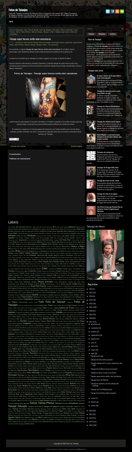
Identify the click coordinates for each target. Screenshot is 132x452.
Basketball (31, 244)
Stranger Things (56, 398)
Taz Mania (82, 406)
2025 (91, 293)
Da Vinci (82, 275)
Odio (43, 366)
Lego (40, 338)
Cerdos (46, 259)
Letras (83, 338)
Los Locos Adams (59, 342)
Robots (33, 388)
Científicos (72, 264)
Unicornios (49, 415)
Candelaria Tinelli (17, 255)
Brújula (43, 251)
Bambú (49, 242)
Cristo (56, 273)
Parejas (48, 370)
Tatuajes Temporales (66, 406)
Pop (54, 379)
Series (82, 392)
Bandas (54, 242)
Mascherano (18, 353)
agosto (93, 339)
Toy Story (56, 413)
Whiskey (20, 421)
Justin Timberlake (21, 334)
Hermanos (82, 316)
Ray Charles (27, 383)
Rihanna (73, 386)
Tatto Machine (24, 403)
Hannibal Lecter (64, 314)
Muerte (33, 359)
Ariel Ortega (19, 238)
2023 (41, 227)
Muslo (82, 359)
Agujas (61, 229)
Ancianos (53, 233)
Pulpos (47, 381)
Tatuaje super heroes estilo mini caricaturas (30, 39)
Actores (24, 229)
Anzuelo (58, 236)
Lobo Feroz (16, 342)
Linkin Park (66, 340)
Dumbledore (55, 286)
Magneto (44, 347)
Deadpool (39, 277)
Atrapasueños (23, 240)
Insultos (47, 325)
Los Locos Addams (70, 342)
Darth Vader (17, 277)
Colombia (38, 269)
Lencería (45, 338)
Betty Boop (19, 246)
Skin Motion (76, 394)
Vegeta (45, 417)
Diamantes (27, 282)
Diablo (21, 282)
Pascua (60, 370)
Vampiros (28, 417)
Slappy (83, 394)
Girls (22, 312)
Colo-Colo (26, 269)
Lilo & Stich (50, 340)
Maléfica (49, 347)
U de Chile (35, 415)
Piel (57, 375)
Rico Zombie (66, 386)
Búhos (63, 251)
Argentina (11, 238)
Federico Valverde (13, 299)
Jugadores (11, 334)
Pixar (73, 377)
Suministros (24, 400)
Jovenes (68, 332)
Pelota (45, 373)
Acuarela (35, 229)
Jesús (76, 330)
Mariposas (34, 351)
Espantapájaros (43, 295)
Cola (80, 266)
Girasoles (18, 312)
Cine (14, 266)
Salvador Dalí (53, 390)
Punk (56, 381)
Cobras (54, 266)
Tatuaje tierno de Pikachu (99, 380)
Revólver (52, 386)
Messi (15, 355)
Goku (36, 312)
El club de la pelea (31, 288)
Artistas (72, 238)
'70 (9, 227)
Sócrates (15, 396)
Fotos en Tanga (23, 305)
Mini (25, 357)
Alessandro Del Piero (33, 231)
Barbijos (75, 242)
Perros (82, 373)
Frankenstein (43, 305)
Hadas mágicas (37, 314)
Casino (67, 257)
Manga (70, 347)
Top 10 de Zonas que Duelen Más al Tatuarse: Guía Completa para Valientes (109, 209)
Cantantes (32, 255)
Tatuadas (65, 403)
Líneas (61, 340)
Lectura (36, 338)
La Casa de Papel (19, 336)
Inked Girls (11, 325)
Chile (83, 262)
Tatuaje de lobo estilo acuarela (102, 360)
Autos (51, 240)
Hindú (30, 319)
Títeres (10, 413)
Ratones (21, 383)
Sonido (41, 396)
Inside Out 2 (24, 325)
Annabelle (24, 236)
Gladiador (27, 312)
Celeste (34, 259)
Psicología (39, 381)
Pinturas (35, 377)
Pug (43, 381)
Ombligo (62, 366)
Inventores (23, 328)
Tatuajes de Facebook (35, 406)
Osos (80, 366)
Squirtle (64, 396)
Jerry (65, 330)
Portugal (63, 379)
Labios (10, 338)
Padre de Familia (42, 368)
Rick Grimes (58, 386)
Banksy (66, 242)
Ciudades (23, 266)
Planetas (82, 377)
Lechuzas (31, 338)
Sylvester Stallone (62, 400)
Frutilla (30, 308)
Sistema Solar (64, 394)
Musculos (71, 359)
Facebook (66, 297)
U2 (39, 415)
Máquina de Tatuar (39, 349)
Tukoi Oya (20, 415)
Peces (25, 373)
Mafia (39, 347)
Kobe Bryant (59, 334)
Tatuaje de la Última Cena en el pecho (104, 369)
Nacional (19, 361)
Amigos (10, 233)
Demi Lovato (66, 277)
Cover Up (64, 271)
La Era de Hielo (29, 336)
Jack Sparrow (67, 328)
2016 (27, 227)
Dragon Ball (35, 286)
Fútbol (44, 308)
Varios (40, 417)
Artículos (66, 238)
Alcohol (16, 231)
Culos (58, 275)
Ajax (65, 229)
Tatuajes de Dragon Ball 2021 (107, 168)
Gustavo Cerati (27, 314)
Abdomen (71, 227)
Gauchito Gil (48, 310)
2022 (37, 227)
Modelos (63, 357)
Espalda (35, 294)
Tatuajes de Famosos (51, 406)
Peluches (49, 373)
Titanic (83, 411)
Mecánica (66, 353)
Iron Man (41, 328)
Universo (63, 415)
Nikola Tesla (37, 364)
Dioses (83, 282)
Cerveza (61, 259)
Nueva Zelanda (18, 366)
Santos (23, 392)
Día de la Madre (58, 279)
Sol (29, 396)
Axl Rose (82, 240)
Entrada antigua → (77, 146)
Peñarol (63, 373)
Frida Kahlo (20, 308)
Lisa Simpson (74, 340)
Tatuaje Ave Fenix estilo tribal (108, 181)
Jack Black (52, 328)
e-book (65, 286)
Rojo (49, 388)
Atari (16, 240)
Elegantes (10, 292)
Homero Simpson (41, 321)
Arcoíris (78, 236)
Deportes (81, 277)
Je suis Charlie (52, 330)
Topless (29, 413)
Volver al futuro (76, 419)
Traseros (71, 413)
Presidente (11, 381)
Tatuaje (39, 32)
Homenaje (31, 321)
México (36, 355)
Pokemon (35, 379)
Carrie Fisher (26, 257)
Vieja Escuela (17, 419)
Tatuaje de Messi (96, 226)
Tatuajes (46, 32)
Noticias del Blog (79, 364)
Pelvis (55, 373)
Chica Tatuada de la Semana (48, 262)
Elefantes (81, 290)
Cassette (75, 257)
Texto (73, 409)
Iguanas (19, 323)
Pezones (45, 375)
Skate (71, 394)
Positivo (68, 379)
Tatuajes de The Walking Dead (101, 389)
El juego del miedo (78, 288)
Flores (14, 302)
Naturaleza (53, 361)
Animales (12, 235)
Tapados (17, 403)
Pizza (77, 377)
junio (93, 346)
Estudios (36, 297)
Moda (59, 357)
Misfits (38, 357)
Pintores (29, 377)
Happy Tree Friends (75, 314)
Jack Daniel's (59, 328)
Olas (50, 366)
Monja (70, 357)
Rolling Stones (56, 388)
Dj (59, 284)
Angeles (73, 233)
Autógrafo (38, 240)
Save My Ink (28, 392)
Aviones (73, 240)
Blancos (10, 249)
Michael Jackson (55, 355)
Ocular (34, 366)
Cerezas (56, 259)
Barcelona (81, 242)
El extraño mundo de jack (58, 288)
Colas (12, 269)
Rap (83, 381)
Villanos (35, 419)
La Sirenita (70, 336)
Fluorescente (23, 302)
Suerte (78, 398)
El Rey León (44, 290)
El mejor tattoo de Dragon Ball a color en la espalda (109, 77)
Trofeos (10, 415)
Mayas (61, 353)
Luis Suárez (53, 345)
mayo (93, 350)
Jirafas (10, 332)
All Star (77, 231)
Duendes (49, 286)
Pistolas (65, 377)
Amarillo (82, 231)
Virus (63, 419)
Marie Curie (74, 349)
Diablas (16, 282)
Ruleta (19, 390)
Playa (13, 379)
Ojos (46, 366)
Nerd (64, 361)
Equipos (70, 292)
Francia (30, 305)
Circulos (18, 266)
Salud (46, 390)
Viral (55, 419)
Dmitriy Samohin (66, 284)
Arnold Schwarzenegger (42, 238)
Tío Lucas (74, 411)
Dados (10, 277)
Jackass (74, 328)
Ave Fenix (63, 240)
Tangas (79, 400)
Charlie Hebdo (78, 259)
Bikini (25, 246)
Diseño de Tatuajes (26, 284)
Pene (58, 373)
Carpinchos (19, 257)
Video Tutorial (72, 417)
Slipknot (10, 396)
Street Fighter (66, 398)
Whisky (26, 421)
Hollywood (68, 319)
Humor (82, 321)
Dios (75, 282)
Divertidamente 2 (51, 284)
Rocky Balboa (44, 388)
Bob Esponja (23, 249)
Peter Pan (34, 375)
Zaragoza (21, 424)
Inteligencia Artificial (56, 325)
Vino (47, 419)
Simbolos (41, 394)
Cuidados (49, 275)
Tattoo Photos (25, 32)
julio (92, 343)
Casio (70, 257)
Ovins (13, 368)
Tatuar (76, 406)
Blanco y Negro (78, 246)
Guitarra (10, 314)
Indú (57, 323)
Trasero (66, 413)
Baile (35, 242)
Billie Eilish (31, 246)
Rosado (77, 388)
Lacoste (15, 338)
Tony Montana (23, 413)
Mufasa (38, 359)
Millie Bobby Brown (17, 357)
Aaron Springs (64, 227)
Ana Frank (30, 233)
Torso (34, 413)
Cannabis (25, 255)
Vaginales (11, 417)
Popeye (57, 379)
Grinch (69, 312)
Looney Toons (40, 342)
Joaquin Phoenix (24, 332)
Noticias (70, 364)
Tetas (69, 409)
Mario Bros (26, 351)
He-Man (39, 316)
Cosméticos (52, 271)
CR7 (69, 271)
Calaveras (34, 253)
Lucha (40, 345)
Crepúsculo (15, 273)
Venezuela (51, 417)
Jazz (37, 330)
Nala (23, 361)
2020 (91, 311)
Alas (78, 229)
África (40, 229)
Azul (14, 242)
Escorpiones (11, 295)
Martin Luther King (68, 351)
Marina (21, 351)
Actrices (29, 229)
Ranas (80, 381)
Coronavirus (45, 271)
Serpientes (11, 394)
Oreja (76, 366)
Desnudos (44, 279)
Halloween (56, 314)
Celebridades (27, 259)
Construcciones (19, 271)
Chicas (62, 262)
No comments (53, 45)
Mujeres (54, 359)
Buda (51, 251)
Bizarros (44, 246)
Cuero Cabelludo (24, 275)
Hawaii (23, 316)
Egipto (14, 288)
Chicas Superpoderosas (73, 262)
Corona (38, 271)
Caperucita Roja (42, 255)
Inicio (11, 21)
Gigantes (11, 312)
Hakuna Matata (47, 314)
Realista (73, 383)
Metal (19, 355)
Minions (29, 357)
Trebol (76, 413)
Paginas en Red (57, 449)
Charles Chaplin (68, 259)
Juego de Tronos (80, 332)
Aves (69, 240)
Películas (36, 372)
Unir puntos (56, 415)
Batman (44, 244)
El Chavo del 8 (21, 288)
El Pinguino (19, 290)
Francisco (35, 305)
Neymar (82, 361)
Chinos (27, 264)
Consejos (11, 271)
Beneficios (82, 244)
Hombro (23, 321)
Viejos (29, 419)
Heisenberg (46, 316)
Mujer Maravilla (46, 359)
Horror (49, 321)
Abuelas (16, 229)
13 (11, 227)
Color (25, 30)
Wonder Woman (54, 421)
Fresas (14, 308)
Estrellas (29, 297)
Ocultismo (39, 366)
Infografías (62, 323)
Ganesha (20, 310)
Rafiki (76, 381)
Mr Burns (28, 359)
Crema (10, 273)
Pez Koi (40, 375)
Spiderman (69, 30)
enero (93, 406)
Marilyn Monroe (13, 351)
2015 (23, 227)
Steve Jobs (24, 398)
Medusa (72, 353)
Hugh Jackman (64, 321)
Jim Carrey (81, 330)
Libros (38, 340)
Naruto (47, 361)
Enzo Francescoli (62, 292)
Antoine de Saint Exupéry (44, 236)
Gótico (53, 312)
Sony (45, 396)
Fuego (40, 308)
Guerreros (81, 312)
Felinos (20, 299)
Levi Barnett (19, 340)
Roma (62, 388)
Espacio (22, 295)
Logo (25, 342)
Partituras (54, 370)
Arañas (67, 236)
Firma (73, 299)
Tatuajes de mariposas (105, 152)
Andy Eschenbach (65, 233)
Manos (14, 349)
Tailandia (70, 400)
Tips (78, 411)
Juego (73, 332)
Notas (65, 364)
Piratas (48, 377)
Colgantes (17, 269)
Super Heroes (77, 42)
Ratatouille (15, 383)
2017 (30, 227)
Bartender (25, 244)
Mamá (55, 347)
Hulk (77, 321)
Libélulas (27, 340)
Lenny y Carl (60, 338)
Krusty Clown (67, 334)
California (41, 253)
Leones (71, 338)
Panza (72, 368)
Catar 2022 (81, 257)
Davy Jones (25, 277)
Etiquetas (102, 34)
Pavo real (82, 370)
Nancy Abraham (35, 361)
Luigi (48, 345)
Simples (52, 394)
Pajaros (49, 368)
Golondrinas (42, 312)
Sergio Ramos (76, 392)
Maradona (49, 349)
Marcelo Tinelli (57, 349)
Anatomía (48, 233)
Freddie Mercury (61, 305)
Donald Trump (16, 286)
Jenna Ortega (60, 330)
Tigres (61, 411)
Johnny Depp (42, 332)
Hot (53, 321)
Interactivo (11, 328)
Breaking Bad (25, 251)
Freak (54, 305)
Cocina (63, 266)
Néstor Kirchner (70, 361)
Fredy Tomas (81, 305)
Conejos (83, 269)
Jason (33, 330)
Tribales (82, 413)
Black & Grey (51, 246)
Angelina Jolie (81, 233)
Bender (76, 244)
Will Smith (31, 421)
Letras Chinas (12, 340)
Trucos (15, 415)
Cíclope (57, 264)
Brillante (32, 251)
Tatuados (82, 403)
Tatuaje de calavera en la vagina (108, 122)
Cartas (36, 257)
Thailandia (79, 409)
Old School (55, 366)
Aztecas (10, 242)
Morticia (22, 359)
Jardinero (23, 330)
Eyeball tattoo (59, 297)
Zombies (27, 424)
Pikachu (77, 375)
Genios (65, 310)
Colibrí (22, 269)
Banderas (60, 242)
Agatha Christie (46, 229)
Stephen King (17, 398)
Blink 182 (16, 249)
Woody (61, 421)
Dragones (43, 286)
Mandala (64, 347)
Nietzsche (19, 364)
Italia (47, 328)
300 (51, 227)
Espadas (28, 295)
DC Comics (32, 277)
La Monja (50, 336)
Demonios (74, 277)
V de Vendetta (81, 415)
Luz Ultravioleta (65, 345)
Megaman (77, 353)
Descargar (19, 279)
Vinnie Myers (41, 419)
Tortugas (39, 413)
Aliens (66, 231)
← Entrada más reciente (17, 146)
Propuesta (33, 381)
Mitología (44, 357)
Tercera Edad (51, 409)
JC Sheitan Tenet (43, 330)
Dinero (56, 282)
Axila (77, 240)
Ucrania (42, 415)
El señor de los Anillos (55, 290)
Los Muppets (78, 342)
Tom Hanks (15, 413)
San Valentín (80, 390)
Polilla (40, 379)
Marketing (59, 351)
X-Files (73, 421)
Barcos (10, 244)
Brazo (17, 251)
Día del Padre (76, 279)
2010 (13, 227)
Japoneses (16, 330)
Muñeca (66, 359)
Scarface (38, 392)
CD (19, 259)
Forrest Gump (33, 302)
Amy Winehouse (22, 233)
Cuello (10, 275)
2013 (17, 227)
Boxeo (73, 249)
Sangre (10, 392)
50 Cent (57, 227)
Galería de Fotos (66, 307)
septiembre (95, 335)
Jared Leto (29, 330)
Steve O (30, 398)
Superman (52, 400)
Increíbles (34, 323)
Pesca (29, 375)
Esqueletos (64, 295)
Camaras (52, 253)
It (45, 328)
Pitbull (70, 377)
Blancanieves (66, 246)
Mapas (24, 349)
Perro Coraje (76, 373)
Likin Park (44, 340)
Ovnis (17, 368)
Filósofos (68, 299)
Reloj (30, 386)
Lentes (66, 338)
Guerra (76, 312)
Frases (50, 305)
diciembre (94, 324)
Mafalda (35, 347)
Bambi (45, 242)
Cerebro (51, 259)
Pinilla (19, 377)
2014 (20, 227)
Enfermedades (51, 292)
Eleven (16, 292)
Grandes (59, 312)
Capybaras (62, 255)
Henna (64, 316)
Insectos (17, 325)
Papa (76, 368)
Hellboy (52, 316)
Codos (76, 266)
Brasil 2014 (11, 251)
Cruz (69, 273)
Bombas (49, 249)
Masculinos (34, 353)
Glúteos (32, 312)
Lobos (22, 342)
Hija (17, 319)
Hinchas (25, 319)
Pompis (50, 379)
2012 (91, 425)
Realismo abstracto (51, 383)
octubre (93, 332)
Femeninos (28, 299)
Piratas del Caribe (57, 377)
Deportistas (12, 279)
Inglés (83, 323)
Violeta (51, 419)
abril (92, 353)
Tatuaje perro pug (97, 356)
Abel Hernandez (80, 227)
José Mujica (62, 332)
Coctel (72, 266)
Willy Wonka (38, 421)
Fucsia (35, 308)
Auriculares (32, 240)
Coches (58, 266)
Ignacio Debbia (12, 323)
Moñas (18, 359)
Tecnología (22, 409)
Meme (83, 353)
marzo (93, 398)
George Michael (80, 310)
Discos (17, 284)
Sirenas (57, 394)
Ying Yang (10, 424)
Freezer (10, 308)
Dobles (75, 284)
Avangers (56, 240)
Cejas (22, 259)
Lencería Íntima (52, 338)
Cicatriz (52, 264)
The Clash (25, 411)
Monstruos (81, 357)
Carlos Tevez (11, 257)
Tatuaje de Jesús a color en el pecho (103, 373)
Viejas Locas (24, 419)
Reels (14, 386)
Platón (10, 379)
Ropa (72, 388)
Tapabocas (11, 403)
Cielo (61, 264)
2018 (91, 318)
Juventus (29, 334)
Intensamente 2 (67, 325)
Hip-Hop (35, 319)
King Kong (49, 334)
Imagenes (27, 323)
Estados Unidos (79, 295)
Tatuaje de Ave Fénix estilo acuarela (103, 393)
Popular (91, 34)
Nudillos (10, 366)
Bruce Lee (38, 251)
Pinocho (24, 377)
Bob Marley (31, 249)
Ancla (58, 233)
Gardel (25, 310)
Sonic (37, 396)
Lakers (25, 338)
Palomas (61, 368)
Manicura (76, 347)
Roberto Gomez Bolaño (24, 388)
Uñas (68, 415)
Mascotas (26, 353)
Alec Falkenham (22, 231)
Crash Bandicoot (80, 271)
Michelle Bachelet (66, 355)
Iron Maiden (35, 328)
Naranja (42, 361)
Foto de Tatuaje (33, 30)
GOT (50, 312)
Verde (66, 417)
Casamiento (61, 257)
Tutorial (26, 415)
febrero (93, 402)
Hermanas (75, 316)
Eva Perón (44, 297)
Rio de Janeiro (80, 386)
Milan (79, 355)
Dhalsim (50, 279)
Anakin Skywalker (39, 233)
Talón (74, 400)
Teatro (9, 409)
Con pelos (76, 269)
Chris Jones (41, 264)
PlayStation (23, 379)
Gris (72, 312)
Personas (21, 375)
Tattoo (18, 32)
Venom (56, 417)
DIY (57, 284)
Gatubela (41, 310)
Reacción (34, 383)
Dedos (54, 277)
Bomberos (55, 249)
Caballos (11, 253)
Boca (37, 249)
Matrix (48, 353)
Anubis (54, 236)
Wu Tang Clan (67, 421)
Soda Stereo (23, 396)
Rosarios (82, 388)
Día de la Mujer (67, 279)
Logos (30, 342)
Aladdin (74, 229)
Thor (49, 411)
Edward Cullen (81, 286)
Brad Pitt (78, 249)
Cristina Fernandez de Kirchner (45, 273)
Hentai (69, 316)
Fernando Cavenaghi (51, 299)
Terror (64, 409)
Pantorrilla (67, 368)
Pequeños (69, 373)
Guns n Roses (17, 314)
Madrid (21, 347)
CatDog (10, 259)
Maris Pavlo (42, 351)
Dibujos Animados (45, 281)
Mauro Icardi (54, 353)
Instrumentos (39, 325)
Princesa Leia (20, 381)
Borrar (69, 249)
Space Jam (50, 396)
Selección (48, 392)
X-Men (52, 32)
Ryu (23, 390)
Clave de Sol (30, 266)
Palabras (55, 368)
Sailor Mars (27, 390)
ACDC (19, 229)
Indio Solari (47, 323)
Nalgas (27, 362)
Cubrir (83, 273)
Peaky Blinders (18, 373)
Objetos (25, 366)
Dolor (80, 284)
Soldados (33, 396)
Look (33, 342)
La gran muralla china (40, 336)
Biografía (38, 246)
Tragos (61, 413)
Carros (32, 257)
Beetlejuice (62, 244)
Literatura (81, 340)
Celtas (42, 259)
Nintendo (44, 364)
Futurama (50, 308)
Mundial (60, 359)
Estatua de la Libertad (14, 297)
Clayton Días (37, 266)
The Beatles (17, 411)
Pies (72, 375)
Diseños (36, 284)
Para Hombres (22, 370)
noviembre (95, 328)
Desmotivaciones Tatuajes (31, 279)
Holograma (76, 319)
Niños (49, 364)
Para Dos (14, 370)
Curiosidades (74, 275)
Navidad (60, 361)
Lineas (56, 340)
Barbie (70, 242)
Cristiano (21, 273)
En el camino (37, 292)
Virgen (59, 419)
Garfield (30, 310)
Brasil (83, 249)
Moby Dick (53, 357)
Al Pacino (69, 229)
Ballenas (40, 242)
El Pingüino (26, 290)
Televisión (30, 409)
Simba (35, 394)
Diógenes (70, 282)
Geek (54, 310)
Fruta (26, 308)
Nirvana (54, 364)
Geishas (59, 310)
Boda (40, 249)
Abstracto (10, 229)
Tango (83, 400)
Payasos (10, 373)
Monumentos (11, 359)
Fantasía (78, 297)
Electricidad (74, 290)
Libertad (33, 340)
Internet (16, 328)
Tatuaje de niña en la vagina (107, 194)
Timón (65, 411)
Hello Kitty (58, 316)
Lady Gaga (20, 338)
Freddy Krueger (72, 305)
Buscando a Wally (70, 251)
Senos (63, 392)
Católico (15, 259)
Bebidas (55, 244)
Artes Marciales (58, 238)
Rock (38, 388)
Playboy (18, 379)
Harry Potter (16, 316)
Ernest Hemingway (79, 292)
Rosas (10, 390)
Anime (18, 236)
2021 (91, 307)
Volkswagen (68, 419)
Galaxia (56, 308)
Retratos (46, 386)
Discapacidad (11, 284)
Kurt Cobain (75, 334)
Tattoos (33, 32)
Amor (15, 233)
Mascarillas (11, 353)
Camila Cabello (60, 253)
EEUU (9, 288)
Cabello (16, 253)
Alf (40, 231)
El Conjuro (40, 288)
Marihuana (81, 349)
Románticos (67, 388)
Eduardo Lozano (71, 286)
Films (64, 299)
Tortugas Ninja (47, 413)
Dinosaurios (63, 282)
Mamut (59, 347)
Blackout (58, 246)
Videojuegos (80, 417)
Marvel (76, 351)
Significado (29, 394)
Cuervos (43, 275)
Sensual (69, 392)
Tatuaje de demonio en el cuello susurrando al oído (109, 92)
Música (77, 359)
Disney (42, 284)
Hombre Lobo (16, 321)
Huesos (57, 321)
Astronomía (11, 240)
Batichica (38, 244)
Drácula (28, 286)
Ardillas (82, 236)
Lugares (44, 345)
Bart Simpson (16, 244)
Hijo (21, 319)
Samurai (73, 390)
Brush (48, 251)
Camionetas (68, 253)
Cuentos (16, 275)
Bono (59, 249)
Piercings (62, 375)
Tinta (69, 411)
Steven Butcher (37, 398)
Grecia (65, 312)
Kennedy (37, 334)
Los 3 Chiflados (49, 342)
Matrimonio (42, 353)
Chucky (47, 264)
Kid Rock (42, 334)
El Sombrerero (66, 290)
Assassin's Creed (80, 238)
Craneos (73, 271)
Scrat (42, 392)
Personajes (56, 30)
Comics (59, 269)
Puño (59, 381)
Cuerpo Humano (35, 275)
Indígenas (40, 323)
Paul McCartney (74, 370)
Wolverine (45, 421)
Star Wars (76, 396)
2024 (44, 227)
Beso (9, 246)
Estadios (71, 295)
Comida (64, 269)
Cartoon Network (51, 257)
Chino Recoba (20, 264)
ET (40, 297)
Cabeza (21, 253)
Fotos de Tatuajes (18, 9)
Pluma (30, 379)
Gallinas (77, 308)
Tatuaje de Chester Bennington (108, 106)
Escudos (17, 295)
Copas (26, 271)
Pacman (29, 368)
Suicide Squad (16, 400)
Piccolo (54, 375)
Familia (72, 297)
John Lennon (33, 332)
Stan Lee (69, 396)
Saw (34, 392)
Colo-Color (32, 269)
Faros (83, 297)
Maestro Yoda (27, 347)
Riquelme (10, 388)
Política (44, 379)
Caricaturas (19, 30)
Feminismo (37, 299)
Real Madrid (41, 383)
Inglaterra (77, 323)
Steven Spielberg (46, 398)
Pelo (41, 373)
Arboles (72, 236)
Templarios (44, 409)
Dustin (61, 286)
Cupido (68, 275)
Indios (53, 323)
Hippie (40, 319)
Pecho (29, 373)
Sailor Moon (34, 390)
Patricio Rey (65, 370)
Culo (55, 275)
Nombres (59, 364)
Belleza (71, 244)
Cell (39, 259)
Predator (82, 379)
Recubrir (78, 383)
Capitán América (53, 255)
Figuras (60, 299)
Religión (25, 386)
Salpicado (41, 390)
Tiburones (54, 411)
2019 (34, 227)
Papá (79, 368)
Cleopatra (44, 266)
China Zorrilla (12, 264)
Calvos (47, 253)
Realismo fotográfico (63, 383)
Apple (63, 236)
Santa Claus (16, 392)
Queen (63, 381)
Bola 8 (45, 249)
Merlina (10, 355)
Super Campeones (34, 400)
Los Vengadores (33, 345)
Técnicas (15, 409)
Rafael (72, 381)
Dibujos (34, 282)
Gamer (15, 310)
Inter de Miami (80, 325)
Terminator (58, 409)
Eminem (29, 292)
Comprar (70, 269)
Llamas (10, 342)
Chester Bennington (20, 262)
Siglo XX (22, 394)
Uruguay (73, 415)
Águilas (57, 229)
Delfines (59, 277)
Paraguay (42, 370)
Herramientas (12, 319)
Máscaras (82, 351)
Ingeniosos (69, 323)
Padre (34, 368)
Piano (49, 375)
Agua (53, 229)
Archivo (113, 34)
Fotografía (70, 302)
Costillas (58, 271)
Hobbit (57, 319)
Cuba (72, 273)
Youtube (16, 424)
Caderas (28, 253)
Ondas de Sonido (69, 366)
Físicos (77, 299)
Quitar (67, 381)
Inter (73, 325)
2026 (48, 227)
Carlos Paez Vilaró (79, 255)
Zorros (32, 424)
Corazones (32, 271)
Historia (45, 319)
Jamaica (78, 328)
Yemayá (82, 421)
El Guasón (69, 288)
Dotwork (23, 286)
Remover (35, 386)
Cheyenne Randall (32, 262)
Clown (49, 266)
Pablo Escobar (23, 368)
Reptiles (40, 386)
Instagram (32, 325)
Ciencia (65, 264)
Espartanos (57, 295)
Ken (33, 334)
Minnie (34, 357)
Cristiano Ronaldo (30, 273)
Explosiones (51, 297)
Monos (75, 357)
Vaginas (18, 417)
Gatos (35, 310)
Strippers (73, 398)
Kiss (53, 334)
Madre (79, 345)
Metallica (24, 355)
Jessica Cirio (70, 330)
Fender (43, 299)
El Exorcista (47, 288)
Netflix (77, 361)
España (51, 295)
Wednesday (15, 421)
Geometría (72, 310)
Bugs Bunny (56, 251)
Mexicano (30, 355)
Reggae (19, 386)
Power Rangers (75, 379)
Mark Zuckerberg (51, 351)
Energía (44, 292)
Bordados (63, 249)
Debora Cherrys (46, 277)
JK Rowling (15, 332)
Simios (47, 394)
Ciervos (78, 264)
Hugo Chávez (72, 321)
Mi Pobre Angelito (44, 355)
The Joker (31, 411)
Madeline (73, 345)
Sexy (17, 394)
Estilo (24, 297)
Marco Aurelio (66, 349)
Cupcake (63, 275)
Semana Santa (56, 392)
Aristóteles (27, 238)
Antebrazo (31, 235)
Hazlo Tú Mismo (31, 316)
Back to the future (21, 242)
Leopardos (77, 338)
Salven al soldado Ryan (63, 390)
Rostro (15, 390)
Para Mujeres (33, 370)
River (15, 388)
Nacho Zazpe (11, 361)
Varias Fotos (34, 417)
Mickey (74, 355)
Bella (67, 244)
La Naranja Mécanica (60, 336)
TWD (30, 415)
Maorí (19, 349)
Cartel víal (42, 257)
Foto (41, 301)
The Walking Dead (41, 411)
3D (54, 227)
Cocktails (68, 266)
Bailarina (30, 242)
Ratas (9, 383)
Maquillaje (29, 349)
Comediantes (52, 269)
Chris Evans (33, 264)
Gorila (47, 312)
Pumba (52, 381)
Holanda (62, 319)
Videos (10, 419)
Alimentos (71, 231)
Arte (51, 238)
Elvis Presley (22, 292)
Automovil (45, 240)
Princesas (26, 381)
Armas (33, 238)
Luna (59, 345)
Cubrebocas (78, 273)
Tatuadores (73, 403)
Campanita (75, 253)
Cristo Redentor (63, 273)
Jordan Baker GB (53, 332)
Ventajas (60, 417)
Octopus (29, 366)
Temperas (37, 409)
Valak (22, 417)
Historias (52, 319)
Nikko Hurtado (28, 364)
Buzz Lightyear (80, 251)
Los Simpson (24, 345)
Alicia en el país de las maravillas (52, 231)
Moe (67, 357)
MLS (49, 357)
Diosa (78, 282)
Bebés (50, 244)
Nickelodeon (12, 364)
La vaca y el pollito (79, 336)
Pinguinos (14, 377)
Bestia (14, 246)
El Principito (35, 290)
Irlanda (29, 328)
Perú (26, 375)
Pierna (63, 30)
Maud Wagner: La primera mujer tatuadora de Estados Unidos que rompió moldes (109, 137)
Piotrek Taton (42, 377)
